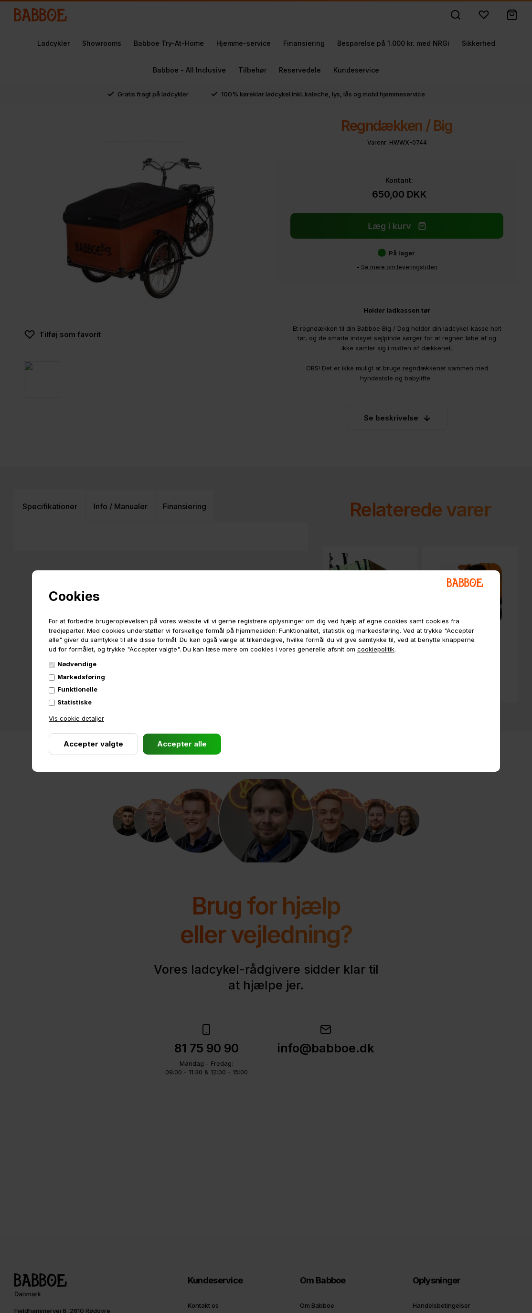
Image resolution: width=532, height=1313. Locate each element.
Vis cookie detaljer (76, 718)
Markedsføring (81, 677)
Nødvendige (76, 664)
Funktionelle (77, 689)
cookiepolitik (375, 649)
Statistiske (74, 702)
